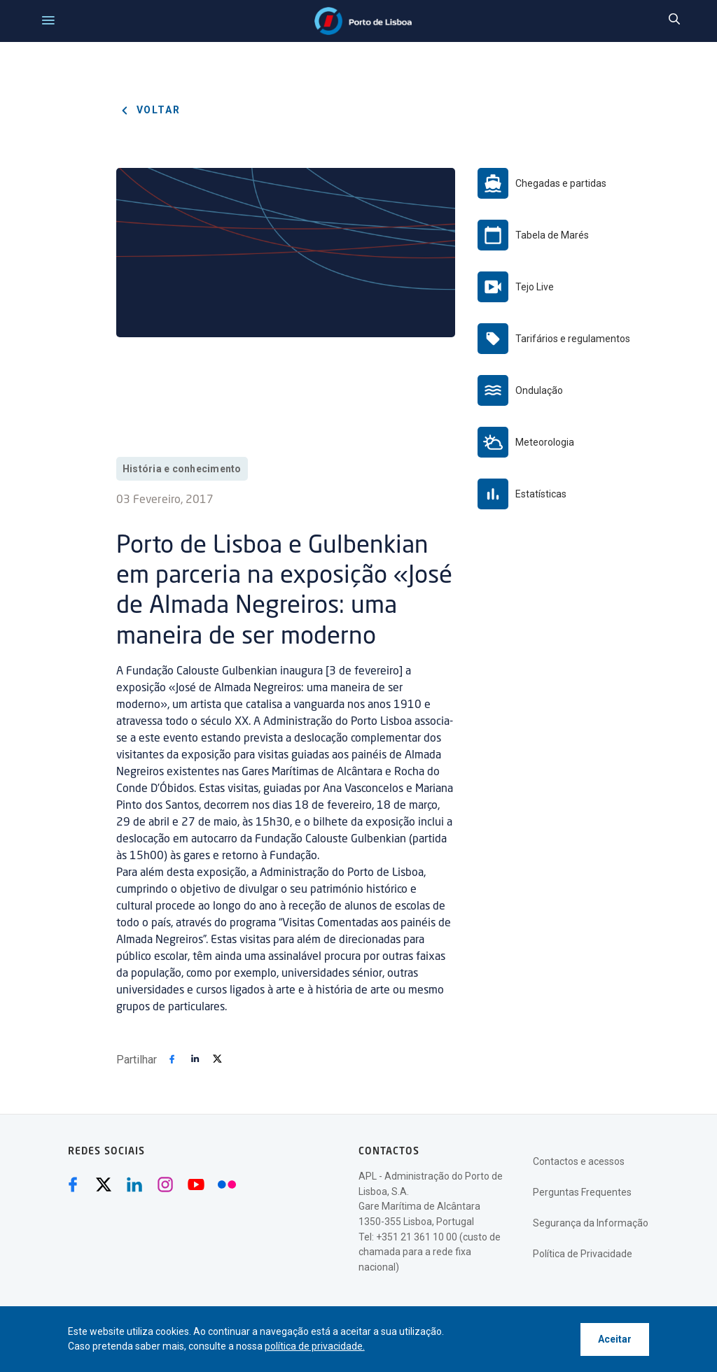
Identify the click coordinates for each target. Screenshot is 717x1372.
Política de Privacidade (582, 1253)
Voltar (148, 110)
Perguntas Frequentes (582, 1192)
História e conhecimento (182, 468)
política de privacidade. (315, 1346)
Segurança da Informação (590, 1223)
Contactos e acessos (579, 1161)
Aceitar (615, 1339)
